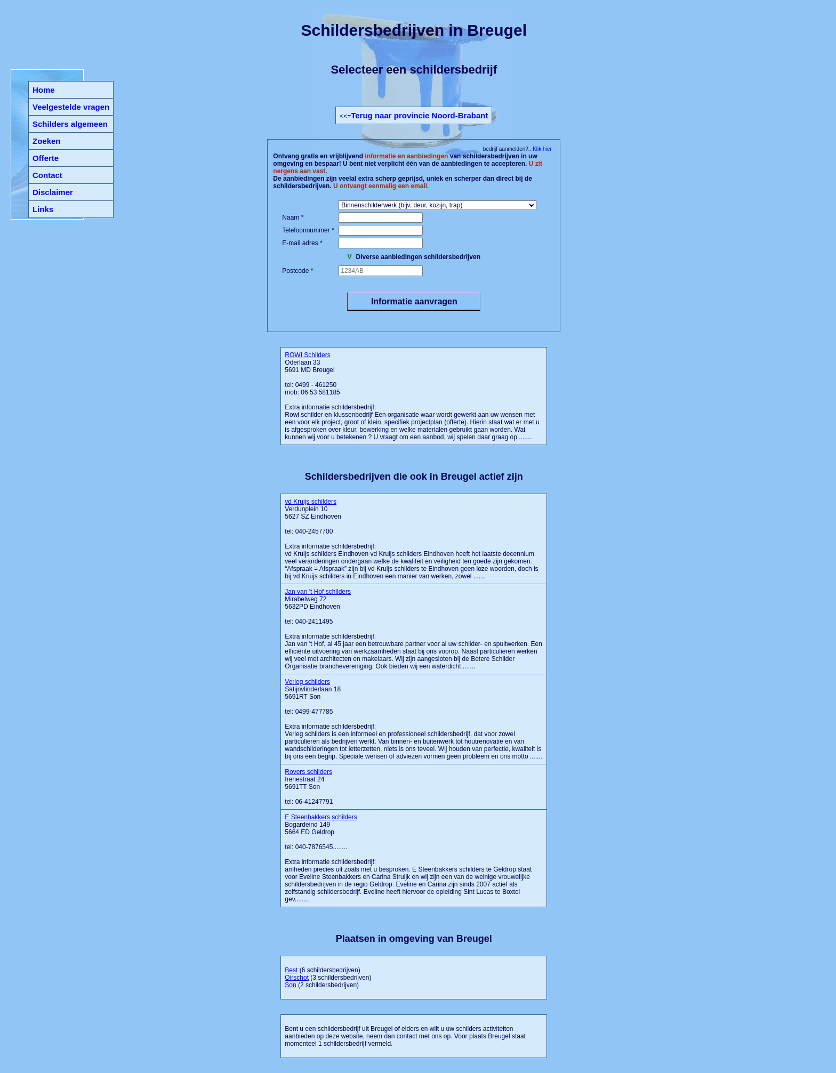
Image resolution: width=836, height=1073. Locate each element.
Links (43, 209)
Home (44, 89)
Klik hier (541, 149)
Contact (47, 175)
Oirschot (297, 977)
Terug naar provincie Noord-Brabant (419, 115)
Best (291, 970)
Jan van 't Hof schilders (318, 591)
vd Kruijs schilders (310, 501)
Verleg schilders (307, 681)
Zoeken (47, 141)
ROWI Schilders (307, 355)
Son (290, 985)
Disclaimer (53, 192)
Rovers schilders (308, 772)
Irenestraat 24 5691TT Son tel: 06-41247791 (309, 786)
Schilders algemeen (70, 123)
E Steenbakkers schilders (321, 817)
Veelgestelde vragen (71, 106)
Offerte (46, 158)
